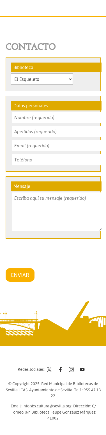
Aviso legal (62, 358)
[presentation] (48, 254)
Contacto (39, 358)
